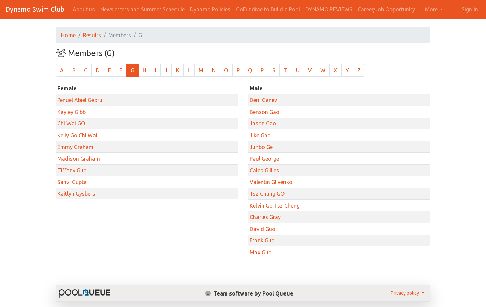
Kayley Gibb (71, 112)
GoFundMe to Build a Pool (268, 9)
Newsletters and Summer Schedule (142, 9)
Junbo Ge (261, 147)
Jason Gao (263, 123)
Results (92, 35)
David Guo (262, 229)
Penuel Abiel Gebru (79, 100)
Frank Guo (262, 240)
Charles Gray (265, 217)
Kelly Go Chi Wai (77, 135)
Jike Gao (260, 135)
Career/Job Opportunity (386, 9)
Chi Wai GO (71, 123)
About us (84, 9)
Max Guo (261, 252)
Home (68, 35)
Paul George (264, 159)
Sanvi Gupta (72, 182)
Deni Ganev (263, 100)
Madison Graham (78, 159)
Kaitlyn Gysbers (76, 194)
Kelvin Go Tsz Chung (275, 206)
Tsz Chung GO (267, 194)
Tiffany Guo (72, 170)
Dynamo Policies (210, 9)
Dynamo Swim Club (34, 9)
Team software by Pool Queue (249, 293)
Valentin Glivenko (271, 182)
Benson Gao (264, 112)
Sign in (470, 9)
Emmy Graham (75, 147)
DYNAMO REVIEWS (328, 9)
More (430, 9)
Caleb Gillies (264, 170)
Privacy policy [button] (405, 293)
